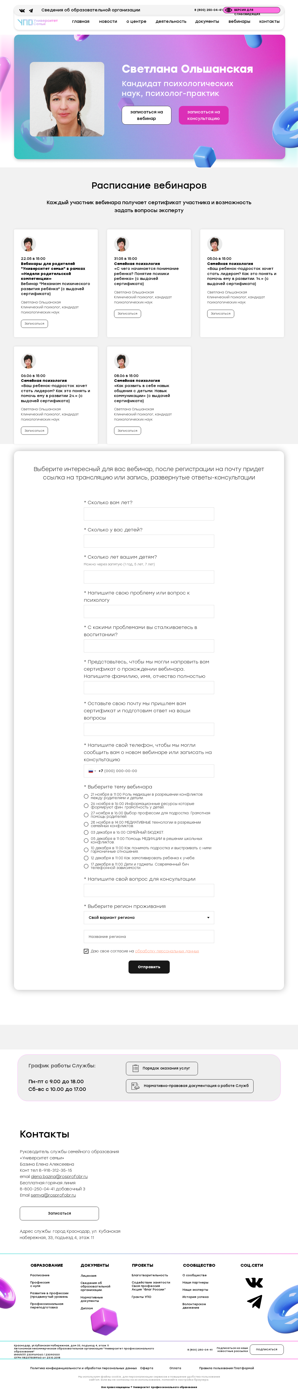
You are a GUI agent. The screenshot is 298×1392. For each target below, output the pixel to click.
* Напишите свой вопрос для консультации (140, 879)
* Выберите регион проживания (125, 906)
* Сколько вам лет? (108, 502)
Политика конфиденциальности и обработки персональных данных (83, 1368)
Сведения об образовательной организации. (95, 1286)
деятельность (171, 21)
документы (207, 21)
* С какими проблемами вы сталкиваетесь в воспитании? (140, 631)
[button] (203, 115)
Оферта (146, 1368)
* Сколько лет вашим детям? (120, 557)
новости (108, 21)
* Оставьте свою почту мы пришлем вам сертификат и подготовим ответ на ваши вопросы (137, 711)
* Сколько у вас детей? (113, 530)
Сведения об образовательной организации (90, 10)
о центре (136, 21)
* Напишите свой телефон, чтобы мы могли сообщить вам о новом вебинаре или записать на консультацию (148, 752)
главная (80, 21)
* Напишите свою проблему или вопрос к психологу (137, 596)
